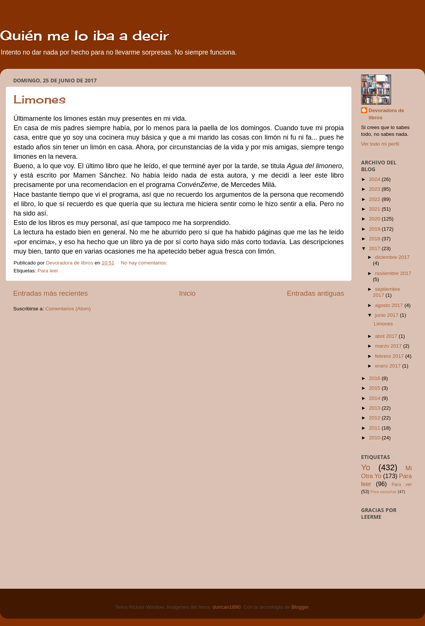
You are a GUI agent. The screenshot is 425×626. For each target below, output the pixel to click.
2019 (375, 229)
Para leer (48, 270)
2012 (375, 418)
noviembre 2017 (393, 273)
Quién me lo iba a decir (84, 35)
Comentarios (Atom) (68, 308)
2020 (375, 219)
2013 (375, 408)
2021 (375, 209)
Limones (40, 99)
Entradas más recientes (50, 293)
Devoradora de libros (386, 114)
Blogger (300, 607)
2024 (375, 179)
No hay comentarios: (145, 263)
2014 (375, 398)
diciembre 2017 (392, 257)
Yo (365, 467)
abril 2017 (387, 336)
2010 (375, 438)
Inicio (187, 293)
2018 (375, 239)
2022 (375, 199)
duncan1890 (226, 607)
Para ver (402, 484)
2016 (375, 378)
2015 (375, 388)
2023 (375, 189)
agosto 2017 (389, 305)
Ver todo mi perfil (380, 144)
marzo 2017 (389, 346)
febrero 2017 (390, 356)
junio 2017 (387, 315)
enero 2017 (388, 366)
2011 (375, 428)
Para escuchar (383, 491)
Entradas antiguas (315, 293)
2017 (375, 248)
